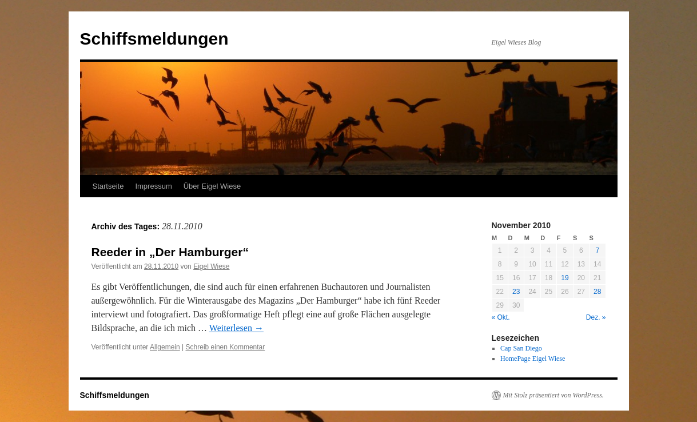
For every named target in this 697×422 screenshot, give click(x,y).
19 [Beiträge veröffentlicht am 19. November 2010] (564, 278)
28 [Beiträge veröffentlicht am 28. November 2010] (597, 292)
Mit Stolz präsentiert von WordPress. (553, 395)
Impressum (153, 186)
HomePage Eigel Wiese (532, 359)
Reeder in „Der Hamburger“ (170, 251)
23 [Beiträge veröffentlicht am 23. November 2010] (516, 292)
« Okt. (501, 317)
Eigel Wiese (211, 266)
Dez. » (596, 317)
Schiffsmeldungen (154, 38)
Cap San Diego (521, 348)
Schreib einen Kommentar (225, 347)
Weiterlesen (236, 328)
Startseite (108, 186)
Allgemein (165, 347)
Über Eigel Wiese (212, 186)
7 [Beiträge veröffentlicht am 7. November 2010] (597, 250)
